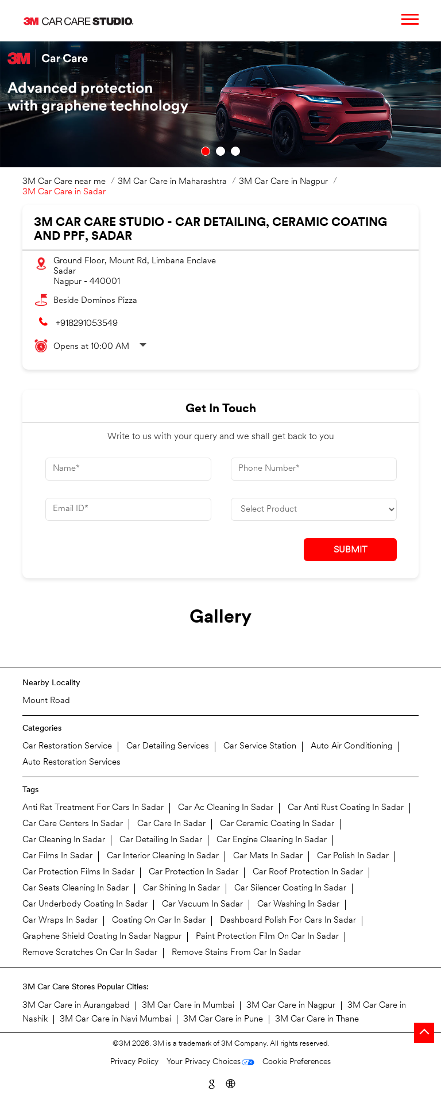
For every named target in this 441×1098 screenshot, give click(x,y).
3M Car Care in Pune (223, 1019)
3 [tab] (235, 151)
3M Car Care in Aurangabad (76, 1005)
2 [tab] (220, 151)
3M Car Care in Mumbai (188, 1005)
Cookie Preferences (296, 1062)
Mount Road (46, 701)
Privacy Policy (134, 1062)
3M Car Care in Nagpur (290, 1005)
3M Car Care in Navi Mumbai (115, 1019)
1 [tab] (205, 151)
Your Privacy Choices (204, 1062)
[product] (314, 509)
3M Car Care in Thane (317, 1019)
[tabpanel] (220, 104)
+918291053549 (87, 324)
